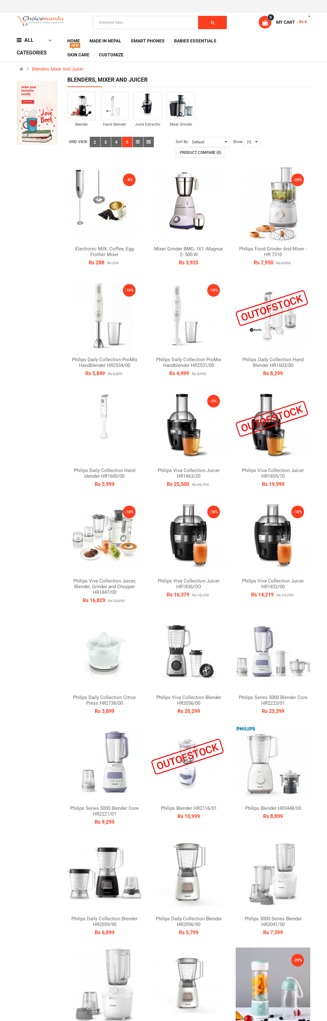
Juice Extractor (147, 124)
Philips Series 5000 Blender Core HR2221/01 (104, 811)
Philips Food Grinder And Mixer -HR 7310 (273, 251)
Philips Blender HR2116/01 (189, 808)
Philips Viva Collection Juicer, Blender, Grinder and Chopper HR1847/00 (104, 586)
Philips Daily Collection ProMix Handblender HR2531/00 (188, 362)
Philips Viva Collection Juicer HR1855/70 (273, 473)
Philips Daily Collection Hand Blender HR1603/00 (273, 362)
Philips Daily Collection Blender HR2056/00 (189, 921)
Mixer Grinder (181, 124)
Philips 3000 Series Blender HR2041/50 (273, 921)
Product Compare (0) (200, 152)
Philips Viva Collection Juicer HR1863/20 (189, 473)
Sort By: (182, 142)
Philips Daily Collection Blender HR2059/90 (104, 921)
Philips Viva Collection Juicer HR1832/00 (273, 583)
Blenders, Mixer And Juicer (57, 69)
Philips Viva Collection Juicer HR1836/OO (189, 583)
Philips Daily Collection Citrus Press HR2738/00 (104, 700)
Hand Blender (114, 124)
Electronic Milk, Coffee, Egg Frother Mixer (104, 251)
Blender (81, 124)
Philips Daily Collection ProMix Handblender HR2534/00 (104, 362)
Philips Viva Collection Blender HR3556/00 (188, 700)
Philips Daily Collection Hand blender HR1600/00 (104, 473)
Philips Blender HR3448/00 (273, 808)
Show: (238, 142)
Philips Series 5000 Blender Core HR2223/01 (273, 700)
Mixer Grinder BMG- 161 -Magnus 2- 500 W (188, 251)
